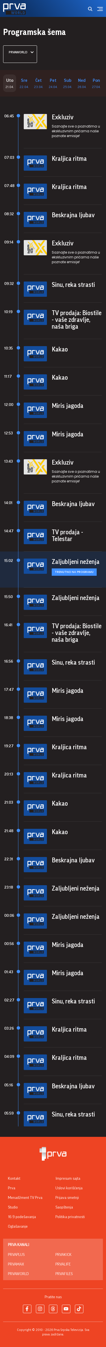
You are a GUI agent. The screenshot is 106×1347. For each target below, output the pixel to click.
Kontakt (14, 1179)
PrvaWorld (18, 1274)
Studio (13, 1207)
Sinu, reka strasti (73, 285)
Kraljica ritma (69, 159)
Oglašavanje (18, 1227)
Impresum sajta (67, 1179)
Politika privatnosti (70, 1217)
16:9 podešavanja (22, 1217)
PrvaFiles (64, 1274)
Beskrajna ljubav (73, 215)
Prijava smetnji (67, 1198)
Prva (11, 1188)
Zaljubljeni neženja (75, 562)
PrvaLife (63, 1264)
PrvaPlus (16, 1255)
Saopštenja (64, 1207)
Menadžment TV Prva (25, 1198)
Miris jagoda (67, 406)
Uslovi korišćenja (69, 1188)
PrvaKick (63, 1255)
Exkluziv (62, 117)
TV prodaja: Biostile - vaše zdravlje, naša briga (76, 320)
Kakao (60, 349)
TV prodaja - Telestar (67, 535)
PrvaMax (16, 1264)
